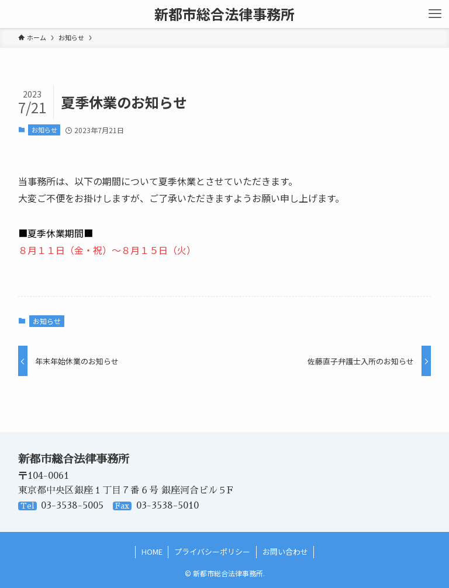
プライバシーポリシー (212, 551)
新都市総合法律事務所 (224, 14)
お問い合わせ (285, 551)
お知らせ (44, 129)
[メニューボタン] (435, 14)
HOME (152, 551)
